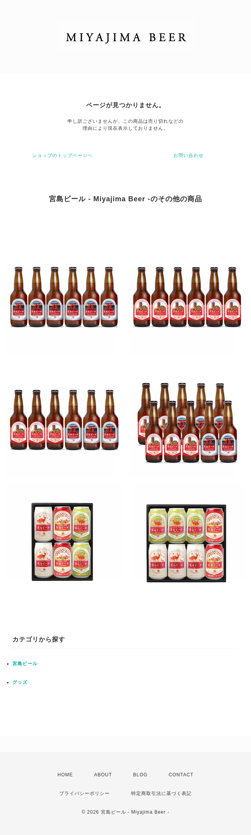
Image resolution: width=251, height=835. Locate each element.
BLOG (140, 774)
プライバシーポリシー (84, 793)
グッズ (20, 682)
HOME (65, 774)
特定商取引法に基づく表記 (161, 793)
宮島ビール (25, 663)
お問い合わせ (188, 155)
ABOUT (103, 774)
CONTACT (181, 774)
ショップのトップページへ (62, 155)
